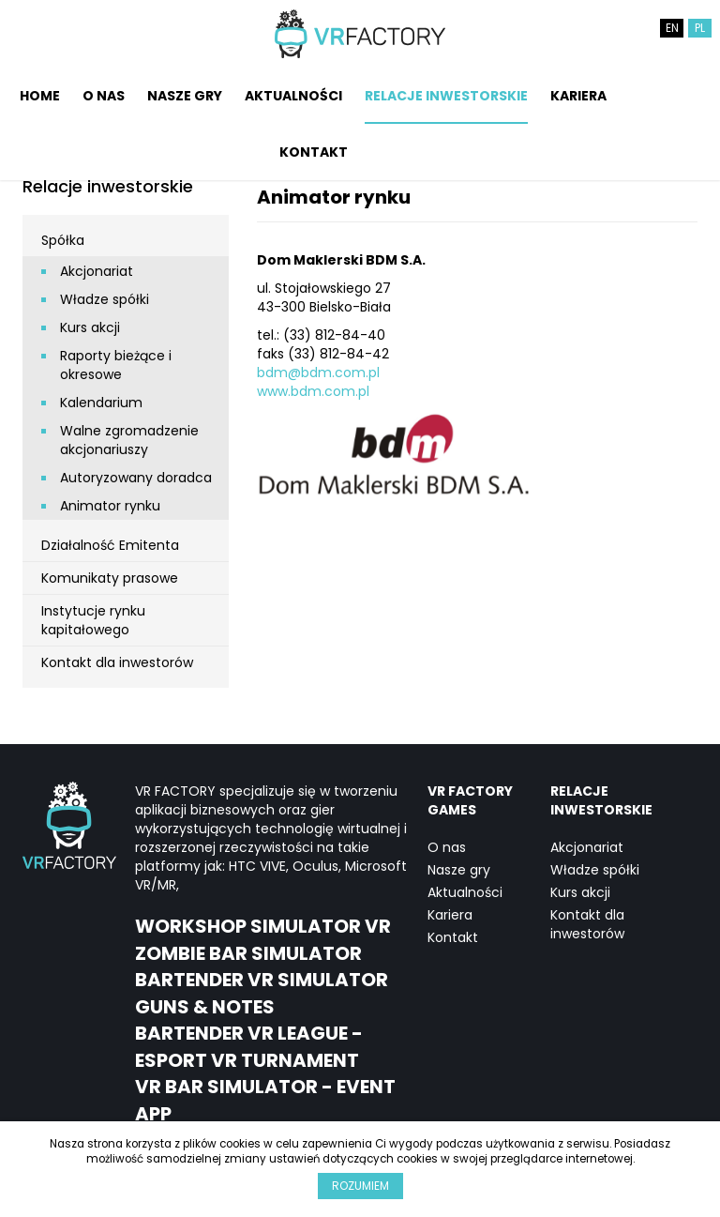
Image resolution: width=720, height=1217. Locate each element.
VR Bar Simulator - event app (265, 1100)
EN (672, 28)
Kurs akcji (90, 327)
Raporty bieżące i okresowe (116, 365)
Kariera (578, 95)
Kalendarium (101, 402)
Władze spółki (104, 299)
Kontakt (313, 152)
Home (40, 95)
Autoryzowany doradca (136, 477)
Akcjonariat (96, 271)
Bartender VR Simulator (261, 979)
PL (700, 28)
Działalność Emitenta (110, 545)
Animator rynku (110, 505)
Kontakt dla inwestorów (117, 662)
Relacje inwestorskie (446, 95)
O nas (103, 95)
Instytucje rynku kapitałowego (93, 620)
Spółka (62, 240)
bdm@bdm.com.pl (318, 372)
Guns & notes (205, 1007)
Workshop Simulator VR (263, 926)
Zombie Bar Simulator (248, 953)
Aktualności (293, 95)
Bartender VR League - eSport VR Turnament (249, 1046)
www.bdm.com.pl (313, 391)
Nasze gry (184, 95)
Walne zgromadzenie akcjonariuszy (129, 440)
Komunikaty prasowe (109, 578)
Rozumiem (360, 1186)
